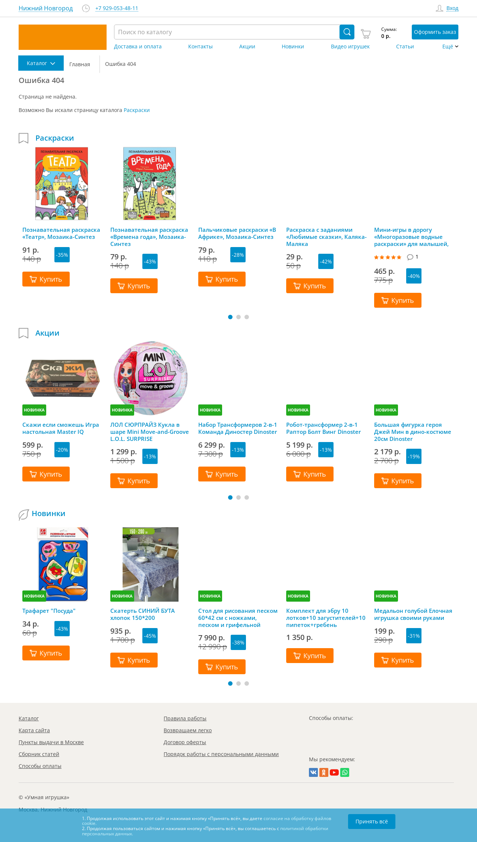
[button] (230, 317)
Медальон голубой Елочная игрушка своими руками (413, 614)
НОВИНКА (34, 410)
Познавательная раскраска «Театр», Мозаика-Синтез (61, 233)
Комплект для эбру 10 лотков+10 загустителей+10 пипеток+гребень (326, 617)
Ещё (447, 46)
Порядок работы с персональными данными (221, 754)
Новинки (293, 46)
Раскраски (137, 109)
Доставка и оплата (138, 46)
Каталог (29, 718)
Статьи (405, 46)
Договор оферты (185, 742)
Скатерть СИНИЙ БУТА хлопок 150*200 (142, 614)
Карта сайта (34, 730)
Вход (452, 8)
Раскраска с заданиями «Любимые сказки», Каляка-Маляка (326, 236)
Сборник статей (39, 754)
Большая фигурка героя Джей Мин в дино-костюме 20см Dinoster (412, 431)
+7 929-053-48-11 (116, 8)
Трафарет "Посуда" (49, 610)
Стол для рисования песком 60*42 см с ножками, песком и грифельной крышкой (238, 617)
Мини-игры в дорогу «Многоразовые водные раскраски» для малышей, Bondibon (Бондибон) (411, 236)
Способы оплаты (40, 765)
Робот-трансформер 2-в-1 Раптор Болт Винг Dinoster (323, 428)
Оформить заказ (435, 31)
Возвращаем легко (188, 730)
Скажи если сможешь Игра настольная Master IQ (60, 428)
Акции (247, 46)
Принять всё (372, 821)
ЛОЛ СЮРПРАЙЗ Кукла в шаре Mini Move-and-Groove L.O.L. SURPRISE (149, 431)
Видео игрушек (350, 46)
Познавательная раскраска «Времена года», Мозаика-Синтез (149, 236)
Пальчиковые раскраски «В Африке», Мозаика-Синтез (237, 233)
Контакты (200, 46)
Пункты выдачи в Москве (51, 742)
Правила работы (185, 718)
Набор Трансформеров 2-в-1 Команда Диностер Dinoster (237, 428)
